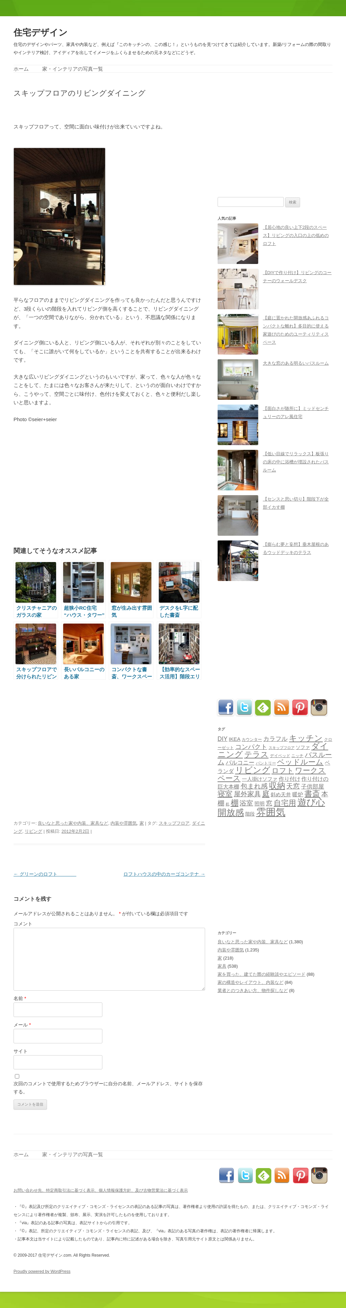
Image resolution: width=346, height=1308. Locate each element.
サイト (21, 1051)
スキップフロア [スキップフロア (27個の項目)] (282, 748)
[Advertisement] (93, 109)
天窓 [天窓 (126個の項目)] (293, 786)
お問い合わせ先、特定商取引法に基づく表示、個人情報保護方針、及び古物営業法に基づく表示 (101, 1190)
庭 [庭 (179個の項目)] (266, 794)
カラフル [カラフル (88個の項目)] (275, 738)
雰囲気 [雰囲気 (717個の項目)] (271, 812)
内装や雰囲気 (123, 823)
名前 (20, 998)
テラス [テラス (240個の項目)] (256, 754)
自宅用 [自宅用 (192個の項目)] (285, 803)
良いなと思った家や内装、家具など (73, 823)
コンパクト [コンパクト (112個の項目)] (251, 746)
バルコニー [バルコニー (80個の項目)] (240, 762)
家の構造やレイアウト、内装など (250, 982)
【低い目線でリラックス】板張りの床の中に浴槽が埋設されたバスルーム (296, 462)
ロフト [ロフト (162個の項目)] (283, 770)
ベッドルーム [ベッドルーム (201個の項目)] (300, 762)
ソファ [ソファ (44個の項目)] (303, 747)
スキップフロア (174, 823)
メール (22, 1024)
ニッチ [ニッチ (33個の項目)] (297, 755)
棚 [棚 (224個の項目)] (235, 802)
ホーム (21, 69)
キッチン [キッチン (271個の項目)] (306, 738)
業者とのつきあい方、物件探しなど (253, 990)
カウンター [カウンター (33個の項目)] (252, 739)
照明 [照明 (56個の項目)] (259, 803)
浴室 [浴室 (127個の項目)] (246, 803)
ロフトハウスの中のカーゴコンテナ (164, 874)
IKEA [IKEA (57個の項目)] (235, 739)
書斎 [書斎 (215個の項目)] (312, 794)
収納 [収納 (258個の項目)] (277, 785)
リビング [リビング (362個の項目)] (252, 770)
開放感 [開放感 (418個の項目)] (231, 812)
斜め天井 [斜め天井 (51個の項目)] (281, 794)
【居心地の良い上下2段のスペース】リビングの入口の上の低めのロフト (296, 235)
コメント (23, 923)
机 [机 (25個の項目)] (227, 804)
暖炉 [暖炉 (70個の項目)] (297, 794)
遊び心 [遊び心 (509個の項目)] (311, 802)
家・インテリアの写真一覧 (72, 69)
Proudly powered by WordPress (42, 1271)
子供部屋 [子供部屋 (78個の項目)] (312, 786)
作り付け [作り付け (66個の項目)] (289, 779)
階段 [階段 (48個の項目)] (250, 814)
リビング (33, 831)
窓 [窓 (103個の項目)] (269, 803)
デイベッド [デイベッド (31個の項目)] (280, 755)
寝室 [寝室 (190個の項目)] (225, 794)
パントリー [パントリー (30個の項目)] (266, 763)
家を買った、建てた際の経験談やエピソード (261, 974)
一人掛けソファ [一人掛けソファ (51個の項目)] (259, 779)
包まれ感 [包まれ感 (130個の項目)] (254, 786)
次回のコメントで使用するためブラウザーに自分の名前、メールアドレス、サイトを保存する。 (108, 1087)
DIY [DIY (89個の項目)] (222, 738)
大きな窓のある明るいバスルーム (296, 363)
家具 (222, 966)
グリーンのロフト (45, 874)
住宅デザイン (41, 32)
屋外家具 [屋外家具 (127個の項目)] (247, 794)
